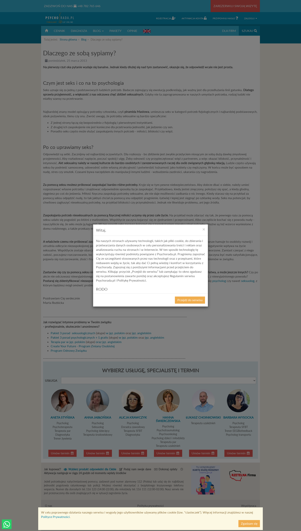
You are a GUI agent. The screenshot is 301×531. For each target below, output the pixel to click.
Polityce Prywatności (55, 517)
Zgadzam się (249, 523)
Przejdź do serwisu (190, 300)
